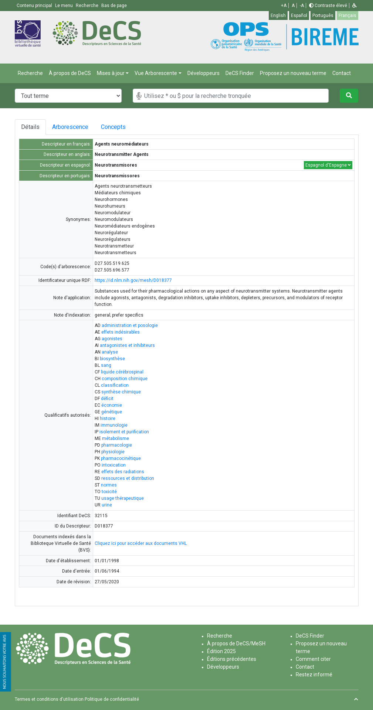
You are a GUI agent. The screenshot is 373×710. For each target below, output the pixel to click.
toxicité (109, 491)
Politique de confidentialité (112, 699)
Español (299, 15)
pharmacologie (116, 445)
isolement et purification (124, 431)
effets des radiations (122, 471)
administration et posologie (130, 325)
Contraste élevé (328, 5)
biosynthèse (112, 358)
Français (347, 15)
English (278, 15)
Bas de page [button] (114, 5)
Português (322, 15)
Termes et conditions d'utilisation (49, 699)
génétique (111, 411)
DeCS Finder (240, 73)
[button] (354, 5)
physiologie (113, 451)
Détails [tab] (30, 126)
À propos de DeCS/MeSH (236, 643)
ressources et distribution (127, 478)
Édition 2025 (221, 651)
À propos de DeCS (70, 73)
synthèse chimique (121, 392)
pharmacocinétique (121, 458)
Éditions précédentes (231, 659)
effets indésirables (120, 332)
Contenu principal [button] (35, 5)
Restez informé (314, 674)
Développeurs (203, 73)
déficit (107, 398)
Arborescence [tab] (71, 126)
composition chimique (124, 378)
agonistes (112, 338)
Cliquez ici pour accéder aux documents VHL (141, 543)
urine (107, 505)
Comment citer (313, 659)
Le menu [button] (64, 5)
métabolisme (115, 438)
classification (115, 385)
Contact (341, 73)
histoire (107, 418)
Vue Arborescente (156, 73)
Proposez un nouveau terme (293, 73)
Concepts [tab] (120, 126)
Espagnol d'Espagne (328, 165)
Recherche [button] (87, 5)
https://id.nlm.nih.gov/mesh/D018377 (133, 280)
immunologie (114, 425)
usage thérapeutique (122, 498)
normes (109, 485)
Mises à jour (111, 73)
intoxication (114, 465)
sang (106, 365)
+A (283, 5)
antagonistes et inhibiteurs (127, 345)
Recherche (30, 73)
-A (302, 5)
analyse (110, 352)
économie (111, 405)
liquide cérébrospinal (122, 372)
